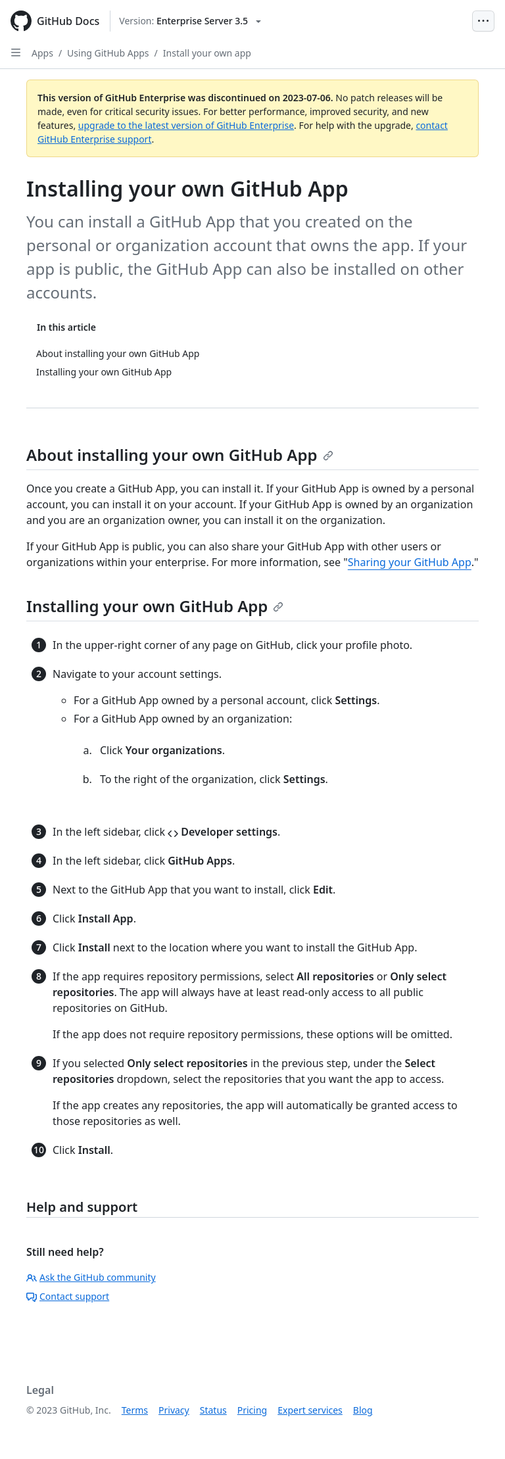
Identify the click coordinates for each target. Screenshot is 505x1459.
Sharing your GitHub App (409, 562)
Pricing (252, 1410)
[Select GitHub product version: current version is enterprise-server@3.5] (190, 21)
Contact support (67, 1296)
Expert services (310, 1410)
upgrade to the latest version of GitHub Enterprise (186, 125)
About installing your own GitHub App (179, 455)
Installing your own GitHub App (154, 606)
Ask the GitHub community (91, 1277)
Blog (363, 1410)
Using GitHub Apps (108, 53)
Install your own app (207, 53)
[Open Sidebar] (15, 52)
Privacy (173, 1410)
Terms (135, 1410)
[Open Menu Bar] (483, 21)
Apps (42, 53)
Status (213, 1410)
